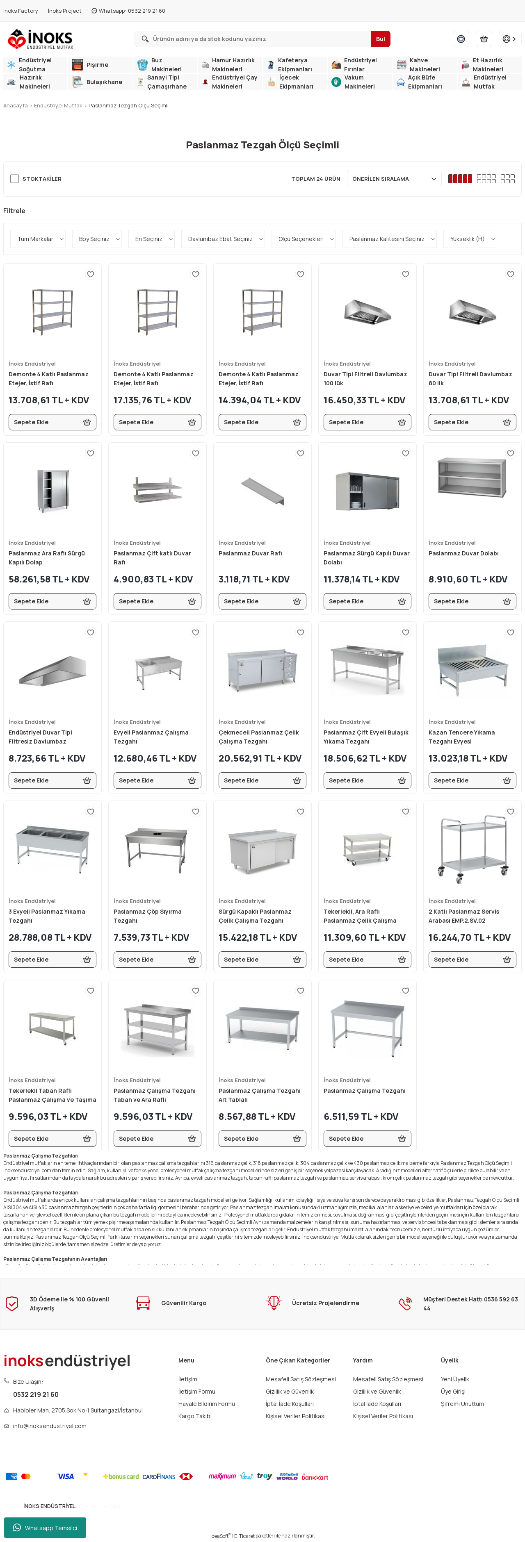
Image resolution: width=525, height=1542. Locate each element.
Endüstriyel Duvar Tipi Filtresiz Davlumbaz (40, 736)
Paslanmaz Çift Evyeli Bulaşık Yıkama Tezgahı (366, 736)
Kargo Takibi (195, 1416)
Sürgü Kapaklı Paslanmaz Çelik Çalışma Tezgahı (255, 915)
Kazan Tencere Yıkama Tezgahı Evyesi (462, 736)
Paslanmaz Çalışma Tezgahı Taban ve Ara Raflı (155, 1095)
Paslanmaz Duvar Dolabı (464, 553)
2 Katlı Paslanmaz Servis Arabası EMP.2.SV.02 (464, 915)
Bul (380, 39)
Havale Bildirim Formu (206, 1404)
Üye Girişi (453, 1391)
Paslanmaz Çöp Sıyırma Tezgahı (148, 915)
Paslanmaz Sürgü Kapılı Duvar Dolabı (367, 557)
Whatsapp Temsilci (45, 1527)
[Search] (262, 39)
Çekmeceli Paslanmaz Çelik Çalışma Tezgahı (259, 736)
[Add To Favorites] (90, 274)
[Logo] (42, 39)
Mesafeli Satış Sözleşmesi (301, 1379)
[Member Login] (510, 39)
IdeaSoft (220, 1536)
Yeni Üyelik (455, 1379)
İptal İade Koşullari (290, 1404)
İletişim (187, 1379)
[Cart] (484, 39)
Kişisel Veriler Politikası (296, 1416)
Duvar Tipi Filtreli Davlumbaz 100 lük (365, 378)
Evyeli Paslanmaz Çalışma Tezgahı (151, 736)
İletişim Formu (196, 1391)
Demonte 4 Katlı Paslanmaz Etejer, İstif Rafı (49, 378)
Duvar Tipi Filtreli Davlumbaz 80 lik (470, 378)
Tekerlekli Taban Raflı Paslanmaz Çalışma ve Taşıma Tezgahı (52, 1095)
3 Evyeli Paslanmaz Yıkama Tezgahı (47, 915)
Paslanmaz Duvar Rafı (250, 553)
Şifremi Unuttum (462, 1404)
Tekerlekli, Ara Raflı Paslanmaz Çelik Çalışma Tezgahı (360, 916)
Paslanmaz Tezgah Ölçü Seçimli (129, 105)
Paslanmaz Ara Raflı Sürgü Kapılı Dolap (47, 557)
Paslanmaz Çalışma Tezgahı (365, 1090)
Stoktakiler (42, 178)
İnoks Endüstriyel (32, 363)
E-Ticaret (244, 1536)
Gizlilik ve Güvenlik (290, 1391)
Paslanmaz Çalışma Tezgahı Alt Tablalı (260, 1095)
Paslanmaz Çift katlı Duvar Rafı (152, 557)
